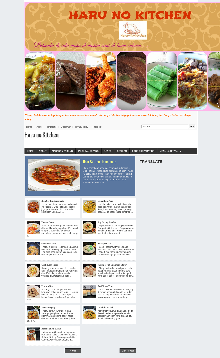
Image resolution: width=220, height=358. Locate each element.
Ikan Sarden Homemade (99, 161)
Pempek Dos (47, 286)
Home (29, 127)
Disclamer (66, 127)
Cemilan (122, 151)
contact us (52, 127)
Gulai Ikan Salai (105, 307)
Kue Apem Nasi (105, 243)
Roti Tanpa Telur (105, 286)
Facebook (97, 127)
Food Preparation (143, 151)
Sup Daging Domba (107, 222)
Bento (108, 151)
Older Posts (128, 351)
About (39, 127)
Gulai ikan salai (48, 243)
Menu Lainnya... (169, 151)
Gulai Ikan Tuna (105, 201)
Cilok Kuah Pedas (49, 265)
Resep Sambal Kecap (51, 328)
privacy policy (81, 127)
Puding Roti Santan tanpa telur (112, 265)
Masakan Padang (62, 151)
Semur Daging (48, 307)
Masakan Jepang (88, 151)
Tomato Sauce (47, 222)
